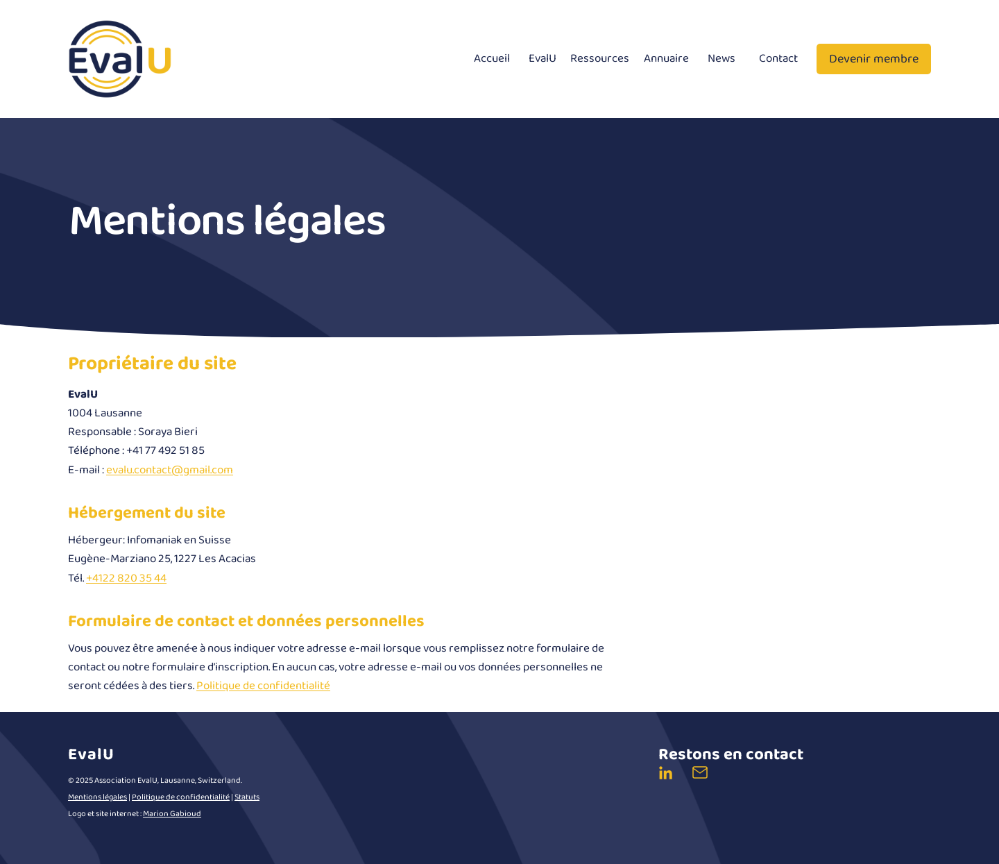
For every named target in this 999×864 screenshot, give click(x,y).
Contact (778, 58)
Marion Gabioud (172, 813)
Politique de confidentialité (263, 686)
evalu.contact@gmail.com (169, 470)
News (721, 58)
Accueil (492, 58)
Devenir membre (874, 59)
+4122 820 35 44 (126, 578)
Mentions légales (97, 797)
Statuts (246, 797)
